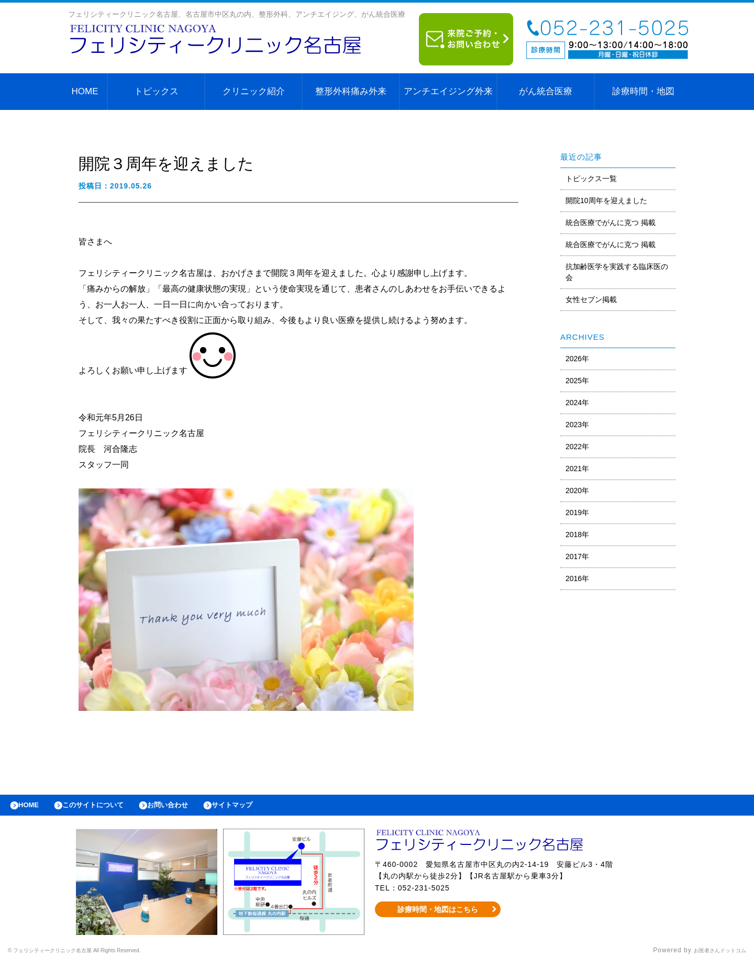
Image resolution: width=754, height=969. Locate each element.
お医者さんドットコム (712, 956)
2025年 (577, 380)
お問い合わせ (191, 808)
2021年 (577, 468)
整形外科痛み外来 (350, 91)
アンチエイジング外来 (448, 91)
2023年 (577, 424)
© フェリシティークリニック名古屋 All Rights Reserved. (97, 956)
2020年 (577, 490)
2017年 (577, 556)
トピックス (156, 91)
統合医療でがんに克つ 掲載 (611, 222)
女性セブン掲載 (591, 299)
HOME (85, 91)
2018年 (577, 534)
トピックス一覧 (591, 178)
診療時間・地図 (643, 91)
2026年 (577, 358)
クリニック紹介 (254, 91)
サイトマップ (265, 808)
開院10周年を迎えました (606, 200)
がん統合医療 (545, 91)
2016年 (577, 578)
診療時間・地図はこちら (438, 914)
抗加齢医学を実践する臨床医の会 (617, 272)
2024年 (577, 402)
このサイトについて (106, 808)
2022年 (577, 446)
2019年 (577, 512)
